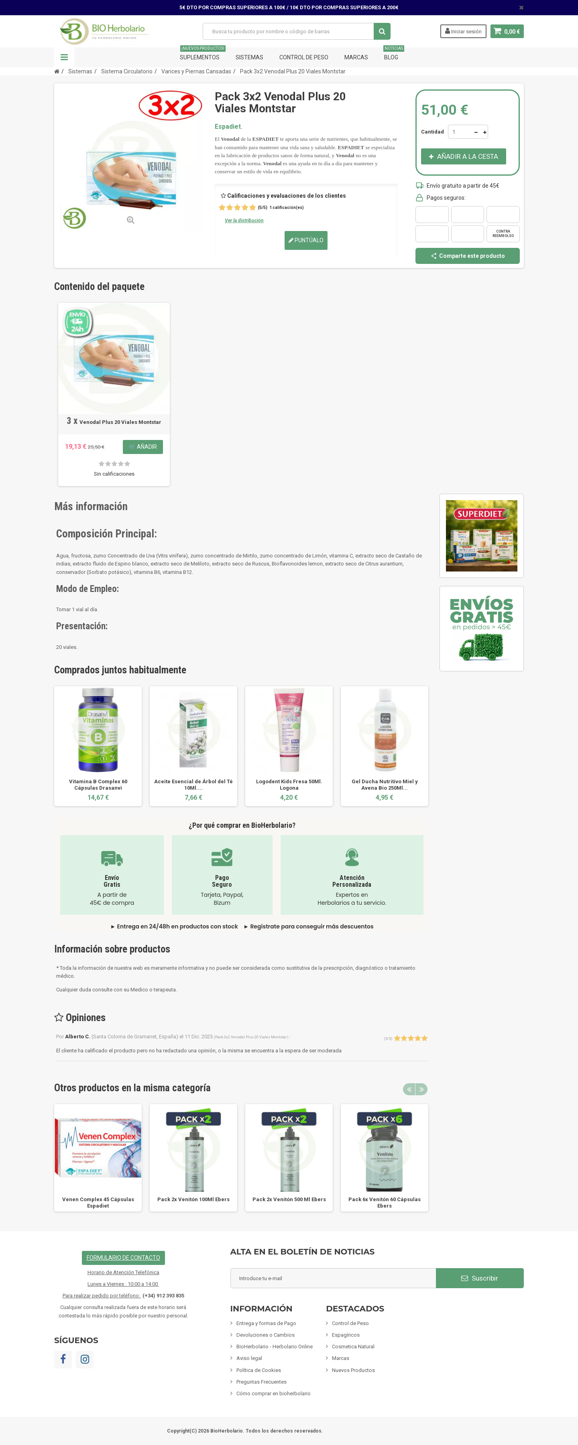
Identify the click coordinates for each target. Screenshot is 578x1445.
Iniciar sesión (463, 30)
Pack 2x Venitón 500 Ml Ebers (289, 1199)
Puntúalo (306, 240)
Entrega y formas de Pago (266, 1323)
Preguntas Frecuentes (261, 1382)
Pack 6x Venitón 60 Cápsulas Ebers (384, 1202)
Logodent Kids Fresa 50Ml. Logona (289, 784)
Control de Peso (303, 57)
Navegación (64, 57)
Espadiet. (228, 126)
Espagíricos (346, 1335)
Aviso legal (249, 1358)
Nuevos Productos (353, 1370)
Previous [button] (409, 1089)
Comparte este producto (467, 256)
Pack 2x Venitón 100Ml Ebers (193, 1199)
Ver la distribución (244, 220)
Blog (393, 54)
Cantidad (432, 132)
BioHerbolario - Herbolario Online (274, 1347)
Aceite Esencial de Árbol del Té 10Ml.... (193, 784)
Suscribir (479, 1278)
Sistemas (249, 57)
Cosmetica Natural (353, 1347)
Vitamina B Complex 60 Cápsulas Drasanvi (98, 784)
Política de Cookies (258, 1370)
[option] (98, 746)
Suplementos (203, 54)
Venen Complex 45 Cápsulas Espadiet (98, 1202)
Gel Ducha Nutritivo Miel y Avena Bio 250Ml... (385, 784)
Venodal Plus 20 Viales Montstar (120, 422)
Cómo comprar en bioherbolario (273, 1393)
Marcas (356, 57)
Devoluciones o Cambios (265, 1335)
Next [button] (421, 1089)
